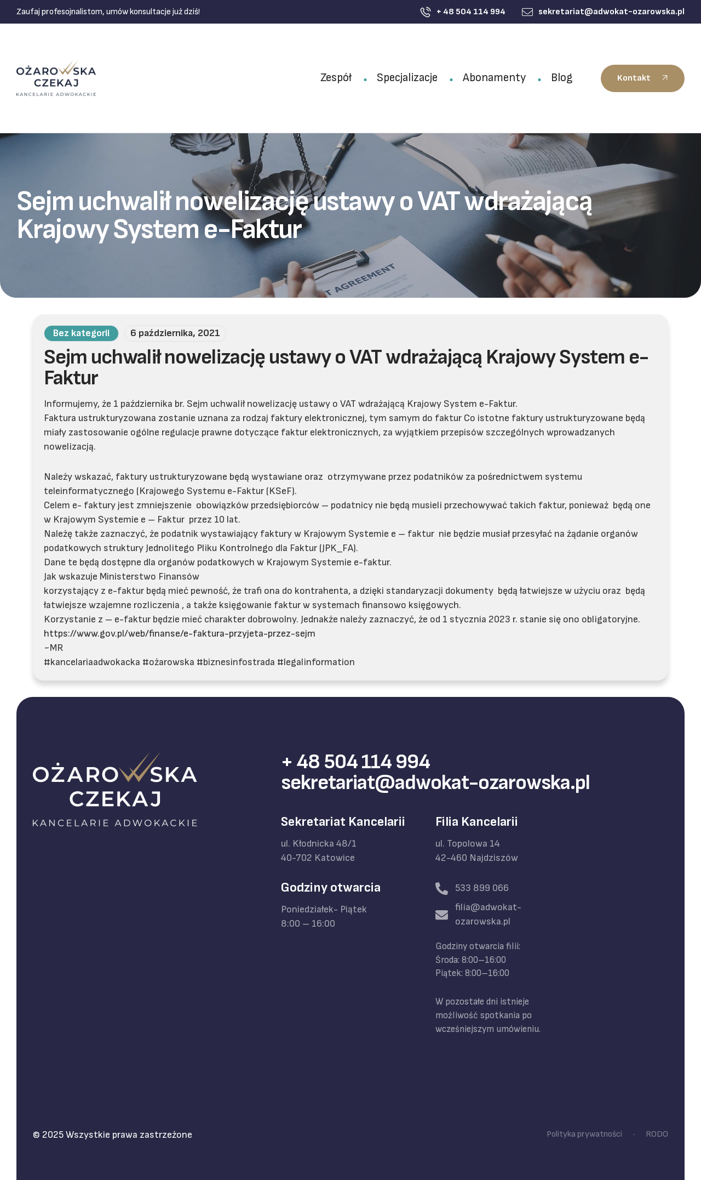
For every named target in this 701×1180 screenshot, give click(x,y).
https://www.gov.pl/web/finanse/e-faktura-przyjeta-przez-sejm (179, 633)
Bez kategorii (81, 333)
